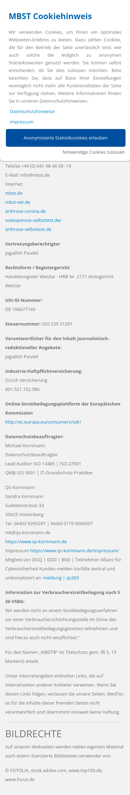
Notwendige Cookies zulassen (93, 152)
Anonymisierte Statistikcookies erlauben (65, 138)
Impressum (22, 122)
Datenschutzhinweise (32, 111)
